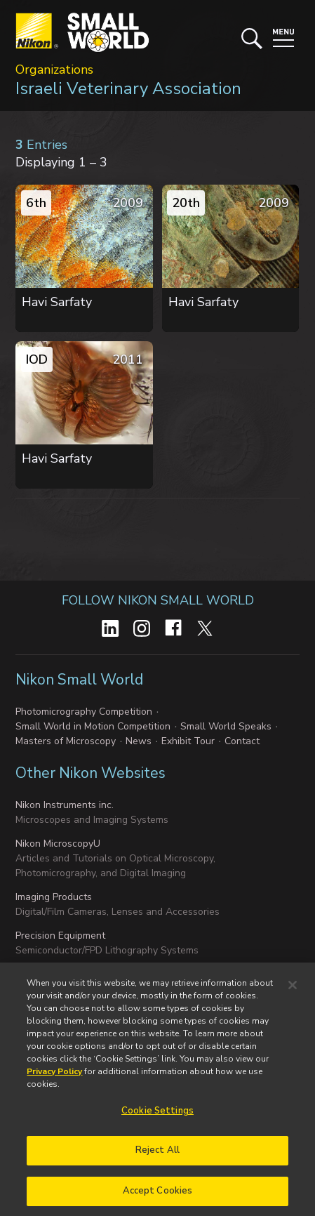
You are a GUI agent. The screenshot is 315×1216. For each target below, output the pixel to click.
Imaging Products (53, 897)
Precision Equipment (60, 935)
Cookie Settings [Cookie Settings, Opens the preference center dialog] (157, 1118)
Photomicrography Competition (83, 711)
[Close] (292, 992)
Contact (242, 741)
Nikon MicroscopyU (57, 843)
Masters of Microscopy (65, 741)
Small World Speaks (226, 726)
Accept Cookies (158, 1198)
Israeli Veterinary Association (128, 88)
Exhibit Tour (188, 741)
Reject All (157, 1158)
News (139, 741)
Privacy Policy (54, 1079)
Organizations (54, 69)
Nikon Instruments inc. (64, 805)
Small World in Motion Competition (92, 726)
